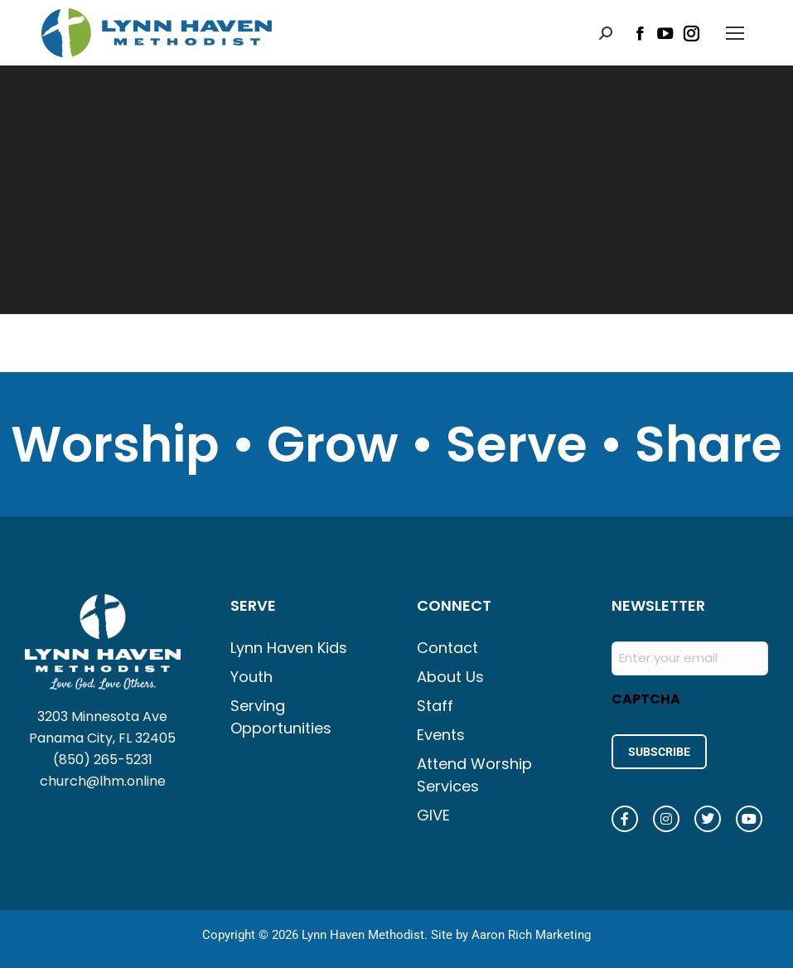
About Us (450, 676)
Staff (435, 705)
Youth (251, 676)
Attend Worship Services (474, 774)
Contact (447, 647)
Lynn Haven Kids (288, 647)
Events (441, 734)
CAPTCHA (646, 699)
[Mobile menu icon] (735, 33)
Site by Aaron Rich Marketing (511, 934)
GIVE (433, 815)
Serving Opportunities (280, 716)
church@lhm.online (103, 781)
